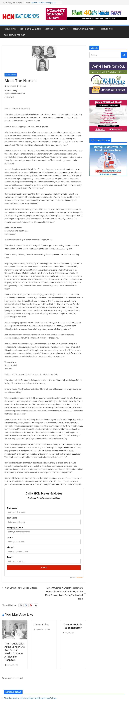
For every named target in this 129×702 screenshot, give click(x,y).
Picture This (107, 29)
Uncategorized (11, 75)
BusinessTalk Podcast (14, 35)
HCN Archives (10, 29)
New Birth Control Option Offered (19, 587)
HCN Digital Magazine (30, 29)
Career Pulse (41, 624)
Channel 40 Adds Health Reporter (72, 626)
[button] (54, 29)
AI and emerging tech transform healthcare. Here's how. (30, 698)
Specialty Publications (84, 29)
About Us (49, 29)
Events (63, 29)
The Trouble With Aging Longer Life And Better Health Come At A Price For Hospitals (15, 652)
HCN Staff (22, 86)
